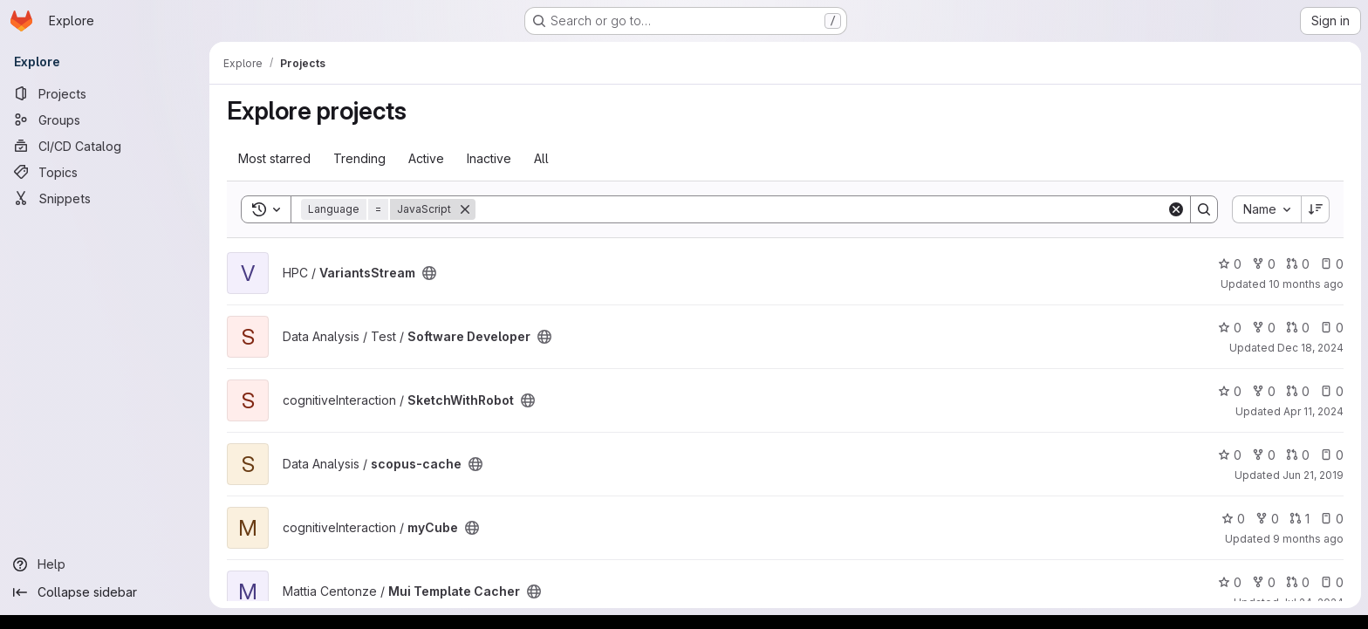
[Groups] (104, 119)
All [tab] (541, 158)
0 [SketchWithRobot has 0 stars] (1229, 391)
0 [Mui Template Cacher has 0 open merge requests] (1298, 582)
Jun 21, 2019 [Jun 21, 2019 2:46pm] (1313, 475)
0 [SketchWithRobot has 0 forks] (1264, 391)
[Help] (104, 564)
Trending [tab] (359, 158)
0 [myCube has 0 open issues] (1332, 518)
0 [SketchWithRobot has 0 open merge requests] (1298, 391)
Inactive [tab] (489, 158)
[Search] (821, 209)
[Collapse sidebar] (104, 592)
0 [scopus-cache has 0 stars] (1229, 455)
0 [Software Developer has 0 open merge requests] (1298, 327)
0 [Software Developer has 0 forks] (1264, 327)
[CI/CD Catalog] (104, 145)
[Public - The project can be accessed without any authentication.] (429, 273)
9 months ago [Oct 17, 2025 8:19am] (1308, 538)
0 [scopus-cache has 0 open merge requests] (1298, 455)
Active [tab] (426, 158)
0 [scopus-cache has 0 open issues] (1332, 455)
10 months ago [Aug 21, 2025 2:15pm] (1306, 284)
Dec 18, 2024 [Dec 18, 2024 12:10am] (1310, 347)
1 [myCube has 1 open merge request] (1299, 518)
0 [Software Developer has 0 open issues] (1332, 327)
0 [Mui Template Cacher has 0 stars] (1229, 582)
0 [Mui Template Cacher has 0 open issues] (1332, 582)
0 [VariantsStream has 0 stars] (1229, 263)
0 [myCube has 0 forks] (1267, 518)
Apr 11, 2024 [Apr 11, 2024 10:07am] (1313, 411)
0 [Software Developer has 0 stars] (1229, 327)
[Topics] (104, 172)
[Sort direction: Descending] (1316, 209)
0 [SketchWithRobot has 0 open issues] (1332, 391)
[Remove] (465, 209)
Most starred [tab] (274, 158)
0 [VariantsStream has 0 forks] (1264, 263)
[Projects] (104, 93)
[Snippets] (104, 198)
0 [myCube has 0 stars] (1233, 518)
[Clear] (1176, 209)
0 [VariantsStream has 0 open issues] (1332, 263)
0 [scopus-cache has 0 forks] (1264, 455)
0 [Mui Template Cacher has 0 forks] (1264, 582)
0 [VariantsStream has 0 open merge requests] (1298, 263)
